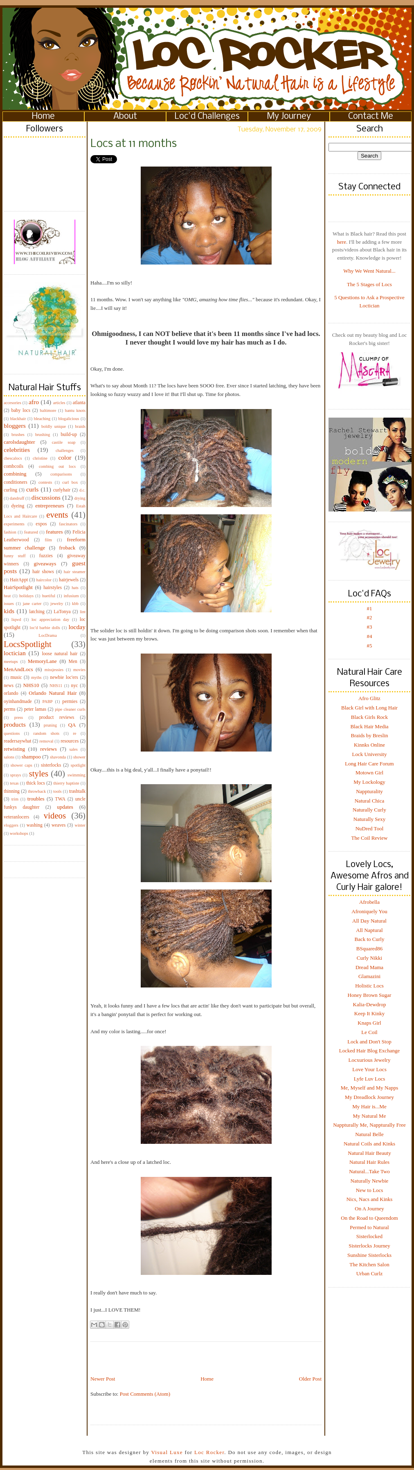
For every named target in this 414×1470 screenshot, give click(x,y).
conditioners (15, 482)
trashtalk (77, 791)
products (15, 724)
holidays (26, 596)
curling (10, 490)
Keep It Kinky (369, 1013)
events (57, 514)
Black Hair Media (369, 726)
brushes (18, 434)
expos (41, 524)
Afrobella (369, 902)
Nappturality (369, 791)
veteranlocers (16, 817)
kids (9, 610)
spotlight (78, 765)
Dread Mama (369, 967)
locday (77, 626)
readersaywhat (18, 741)
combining (15, 474)
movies (79, 669)
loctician (15, 652)
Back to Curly (370, 939)
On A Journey (369, 1208)
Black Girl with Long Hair (369, 708)
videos (55, 815)
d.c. (82, 490)
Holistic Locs (369, 986)
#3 (369, 627)
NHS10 (31, 685)
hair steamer (75, 571)
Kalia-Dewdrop (369, 1004)
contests (45, 482)
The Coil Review (369, 838)
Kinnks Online (369, 745)
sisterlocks (51, 765)
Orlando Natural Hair (52, 693)
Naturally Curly (369, 810)
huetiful (48, 596)
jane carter (32, 603)
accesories (12, 402)
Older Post (310, 1379)
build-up (69, 434)
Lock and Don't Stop (369, 1042)
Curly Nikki (369, 958)
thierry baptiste (66, 783)
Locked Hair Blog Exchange (369, 1050)
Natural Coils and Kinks (369, 1144)
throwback (37, 791)
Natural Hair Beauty (369, 1153)
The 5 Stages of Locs (369, 284)
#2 (369, 617)
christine (40, 458)
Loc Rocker (209, 1452)
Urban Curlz (369, 1273)
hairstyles (52, 587)
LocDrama (47, 635)
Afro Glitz (369, 698)
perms (10, 709)
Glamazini (369, 976)
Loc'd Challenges (207, 116)
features (54, 532)
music (16, 677)
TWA (60, 799)
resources (70, 741)
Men (72, 661)
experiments (14, 524)
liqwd (16, 619)
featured (31, 532)
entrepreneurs (49, 506)
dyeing (17, 506)
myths (36, 677)
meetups (11, 661)
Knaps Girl (369, 1023)
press (18, 717)
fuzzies (46, 555)
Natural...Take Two (369, 1171)
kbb (75, 603)
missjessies (54, 669)
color (64, 457)
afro (34, 401)
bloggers (15, 425)
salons (9, 757)
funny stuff (15, 556)
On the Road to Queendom (369, 1218)
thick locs (35, 783)
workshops (19, 833)
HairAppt (19, 580)
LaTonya (62, 611)
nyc (74, 685)
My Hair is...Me (369, 1106)
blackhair (18, 418)
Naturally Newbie (370, 1181)
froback (67, 548)
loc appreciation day (50, 619)
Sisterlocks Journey (369, 1246)
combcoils (13, 466)
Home (43, 116)
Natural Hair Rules (369, 1162)
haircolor (44, 580)
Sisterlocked (369, 1236)
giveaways (45, 563)
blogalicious (68, 418)
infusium (71, 596)
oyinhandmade (18, 701)
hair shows (43, 571)
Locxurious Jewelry (370, 1060)
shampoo (31, 757)
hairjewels (69, 580)
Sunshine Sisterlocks (369, 1255)
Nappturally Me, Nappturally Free (369, 1125)
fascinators (68, 524)
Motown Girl (369, 772)
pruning (50, 725)
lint (83, 611)
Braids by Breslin (369, 735)
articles (59, 402)
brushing (42, 434)
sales (74, 749)
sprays (15, 775)
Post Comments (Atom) (145, 1394)
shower (79, 757)
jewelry (56, 603)
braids (80, 426)
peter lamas (35, 709)
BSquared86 (369, 948)
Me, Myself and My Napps (369, 1088)
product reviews (56, 717)
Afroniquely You (369, 911)
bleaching (42, 418)
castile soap (64, 442)
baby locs (20, 410)
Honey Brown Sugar (370, 995)
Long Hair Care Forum (369, 764)
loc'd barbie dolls (45, 627)
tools (57, 791)
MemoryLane (42, 661)
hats (75, 587)
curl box (70, 482)
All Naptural (369, 930)
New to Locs (369, 1190)
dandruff (17, 498)
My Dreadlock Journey (369, 1097)
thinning (12, 791)
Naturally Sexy (369, 819)
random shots (46, 733)
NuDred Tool (370, 828)
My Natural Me (369, 1116)
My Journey (289, 116)
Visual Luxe (166, 1452)
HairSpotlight (18, 587)
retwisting (14, 749)
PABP (48, 701)
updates (65, 807)
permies (69, 701)
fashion (10, 532)
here (341, 242)
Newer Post (102, 1379)
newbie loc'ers (64, 677)
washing (35, 825)
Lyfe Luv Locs (369, 1079)
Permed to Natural (369, 1227)
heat (7, 596)
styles (38, 773)
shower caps (21, 765)
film (48, 540)
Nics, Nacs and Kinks (369, 1199)
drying (80, 498)
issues (9, 603)
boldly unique (53, 426)
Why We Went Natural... (369, 271)
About (125, 116)
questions (12, 733)
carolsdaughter (19, 442)
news (9, 685)
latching (37, 611)
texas (14, 783)
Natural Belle (369, 1134)
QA (72, 725)
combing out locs (57, 466)
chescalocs (13, 458)
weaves (58, 825)
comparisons (61, 474)
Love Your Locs (369, 1069)
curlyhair (61, 490)
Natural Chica (370, 801)
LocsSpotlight (28, 644)
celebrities (17, 449)
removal (46, 741)
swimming (77, 775)
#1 (369, 608)
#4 (369, 636)
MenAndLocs (18, 669)
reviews (48, 749)
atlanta (79, 402)
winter (80, 825)
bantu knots (75, 410)
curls (32, 489)
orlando (11, 693)
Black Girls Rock (369, 717)
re (74, 733)
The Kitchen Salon (369, 1264)
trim (14, 799)
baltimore (48, 410)
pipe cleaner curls (70, 709)
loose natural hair (59, 653)
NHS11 (56, 685)
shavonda (58, 757)
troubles (36, 799)
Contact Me (370, 116)
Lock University (369, 754)
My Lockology (369, 782)
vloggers (11, 825)
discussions (46, 497)
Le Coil (369, 1032)
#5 (369, 646)
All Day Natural (369, 921)
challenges (65, 450)
